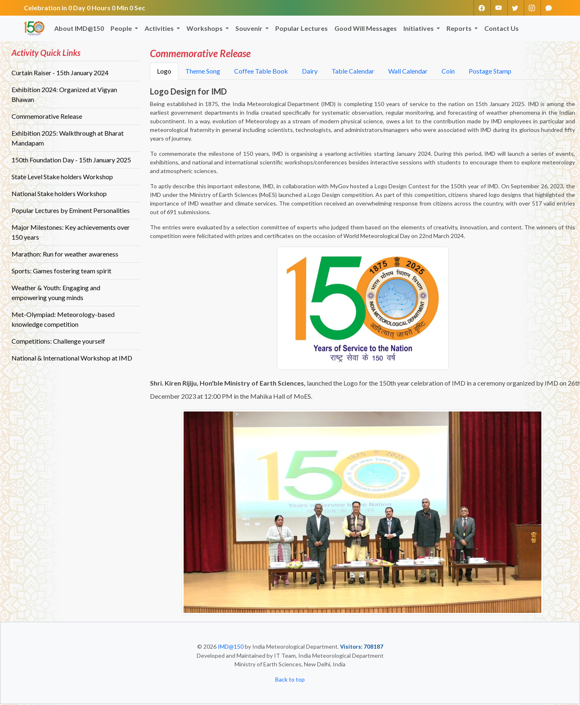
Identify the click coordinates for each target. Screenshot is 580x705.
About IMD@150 (79, 29)
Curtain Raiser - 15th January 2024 (60, 73)
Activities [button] (160, 29)
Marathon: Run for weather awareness (65, 254)
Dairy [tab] (310, 72)
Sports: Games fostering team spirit (61, 271)
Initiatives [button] (419, 29)
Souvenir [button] (249, 29)
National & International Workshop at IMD (72, 358)
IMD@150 (231, 647)
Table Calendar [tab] (352, 72)
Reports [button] (460, 29)
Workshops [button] (205, 29)
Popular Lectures (301, 29)
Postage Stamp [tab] (490, 72)
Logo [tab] (164, 72)
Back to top (290, 680)
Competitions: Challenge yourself (58, 341)
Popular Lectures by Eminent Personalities (71, 211)
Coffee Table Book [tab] (261, 72)
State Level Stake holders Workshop (62, 177)
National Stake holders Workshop (59, 194)
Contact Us (501, 29)
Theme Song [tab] (202, 72)
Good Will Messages (365, 29)
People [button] (121, 29)
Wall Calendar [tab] (408, 72)
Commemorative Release (47, 116)
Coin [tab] (448, 72)
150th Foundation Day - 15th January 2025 (71, 160)
